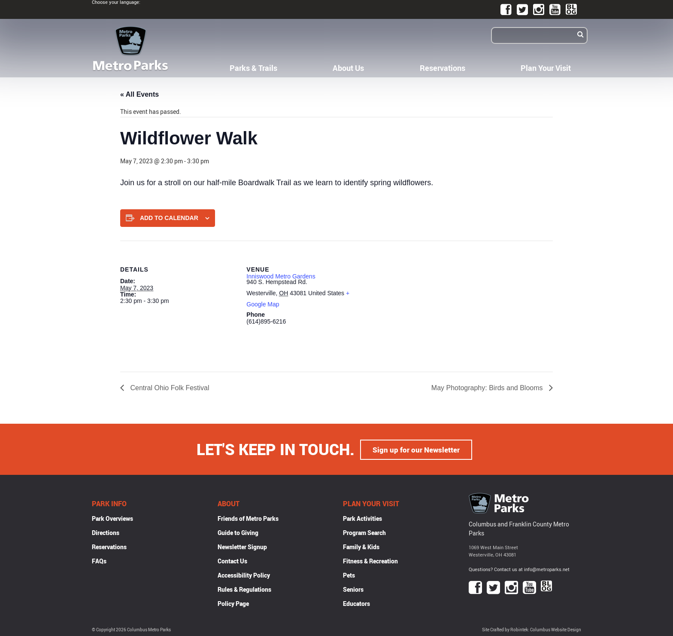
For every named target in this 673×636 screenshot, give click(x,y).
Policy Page (233, 603)
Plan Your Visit (546, 68)
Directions (105, 532)
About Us (348, 68)
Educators (356, 603)
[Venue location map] (418, 300)
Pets (349, 575)
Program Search (364, 532)
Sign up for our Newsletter (416, 449)
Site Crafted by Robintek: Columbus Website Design (531, 629)
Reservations (442, 68)
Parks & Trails (253, 68)
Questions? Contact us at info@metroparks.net (519, 568)
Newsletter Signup (242, 546)
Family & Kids (361, 546)
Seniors (353, 589)
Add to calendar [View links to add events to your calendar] (169, 217)
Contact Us (232, 560)
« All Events (139, 94)
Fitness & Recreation (370, 560)
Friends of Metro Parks (248, 518)
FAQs (99, 560)
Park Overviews (112, 518)
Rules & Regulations (244, 589)
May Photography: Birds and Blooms (488, 387)
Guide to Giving (238, 532)
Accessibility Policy (244, 575)
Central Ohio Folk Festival (168, 387)
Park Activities (362, 518)
